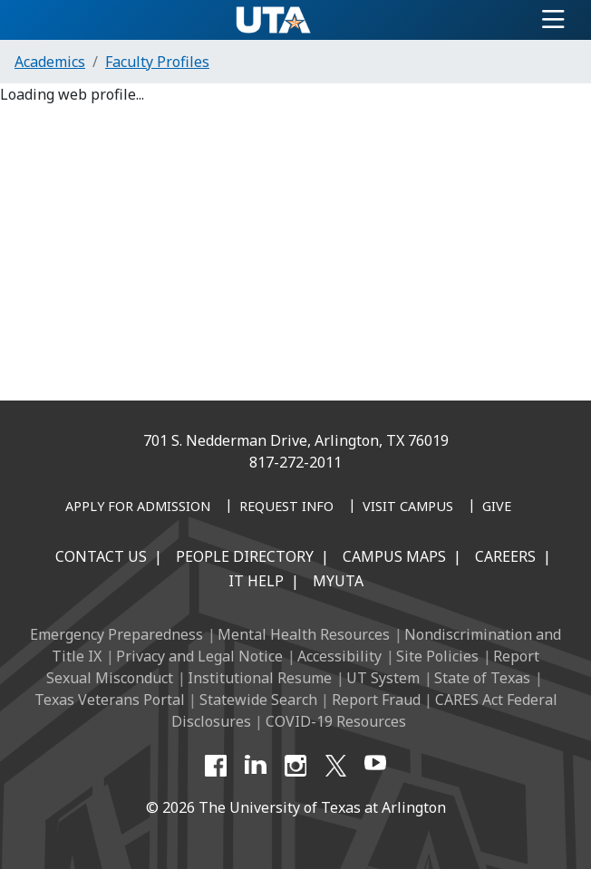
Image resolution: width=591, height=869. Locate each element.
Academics (50, 62)
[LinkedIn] (255, 766)
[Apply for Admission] (137, 507)
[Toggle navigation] (553, 20)
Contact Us (101, 556)
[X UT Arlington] (335, 766)
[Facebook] (216, 766)
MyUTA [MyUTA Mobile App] (338, 581)
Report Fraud (376, 700)
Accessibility (339, 656)
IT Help (256, 581)
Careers (505, 556)
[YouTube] (375, 766)
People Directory (245, 556)
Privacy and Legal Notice (199, 656)
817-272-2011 (295, 462)
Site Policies (437, 656)
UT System (383, 678)
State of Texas (482, 678)
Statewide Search (258, 700)
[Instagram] (295, 766)
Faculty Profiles (157, 62)
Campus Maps (394, 556)
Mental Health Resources (304, 634)
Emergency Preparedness (116, 634)
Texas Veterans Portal (109, 700)
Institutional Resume (260, 678)
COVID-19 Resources (336, 721)
